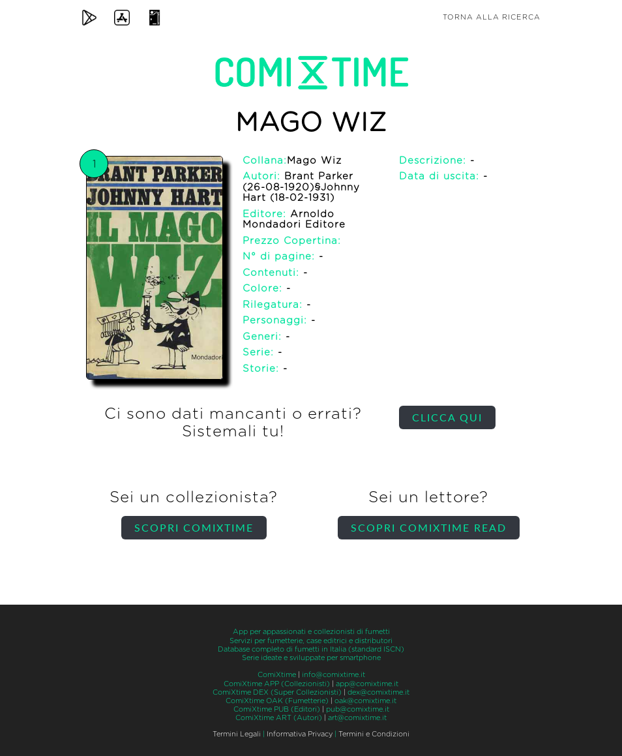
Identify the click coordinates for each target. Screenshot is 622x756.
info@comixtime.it (333, 674)
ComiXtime (277, 674)
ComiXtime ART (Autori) (278, 717)
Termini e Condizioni (373, 734)
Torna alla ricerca (492, 17)
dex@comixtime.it (378, 692)
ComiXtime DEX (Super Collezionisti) (277, 692)
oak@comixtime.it (365, 700)
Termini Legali (237, 734)
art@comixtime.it (357, 717)
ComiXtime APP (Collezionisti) (277, 684)
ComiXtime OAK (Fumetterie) (277, 700)
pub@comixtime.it (357, 709)
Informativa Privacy (300, 734)
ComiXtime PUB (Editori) (276, 709)
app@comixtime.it (367, 684)
